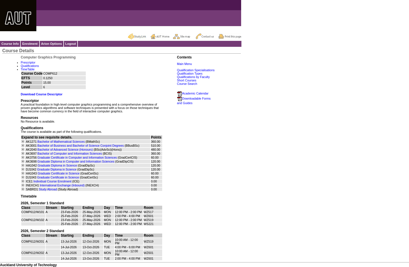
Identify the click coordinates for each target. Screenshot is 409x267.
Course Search (187, 83)
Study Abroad (48, 189)
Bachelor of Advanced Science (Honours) (65, 149)
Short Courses (186, 80)
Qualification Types (190, 73)
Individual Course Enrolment (53, 181)
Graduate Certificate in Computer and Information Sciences (77, 157)
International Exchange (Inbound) (62, 185)
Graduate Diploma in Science (57, 165)
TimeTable (28, 69)
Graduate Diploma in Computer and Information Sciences (75, 161)
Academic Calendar (192, 93)
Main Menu (184, 64)
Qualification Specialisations (196, 70)
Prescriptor (28, 62)
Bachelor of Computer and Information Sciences (69, 153)
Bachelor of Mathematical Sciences (61, 141)
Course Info (10, 43)
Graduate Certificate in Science (58, 173)
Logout (70, 43)
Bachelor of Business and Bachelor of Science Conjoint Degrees (80, 145)
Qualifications (30, 66)
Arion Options (51, 43)
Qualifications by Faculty (193, 77)
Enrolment (29, 43)
